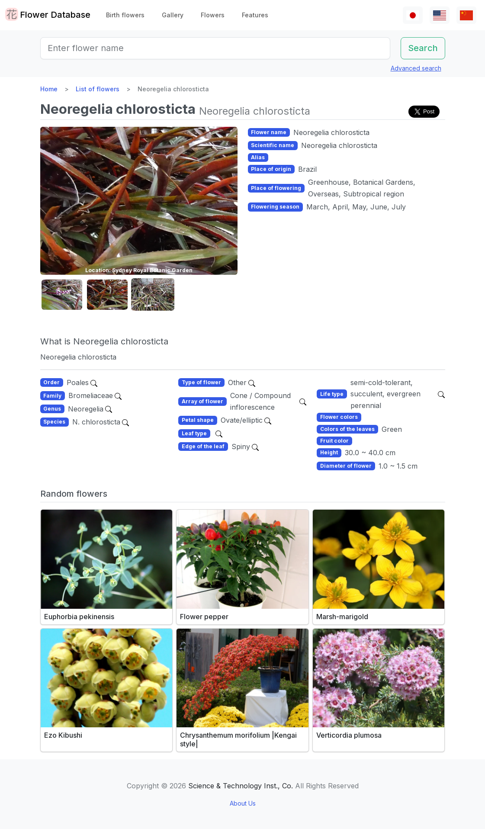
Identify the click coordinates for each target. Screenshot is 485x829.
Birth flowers (125, 15)
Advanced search (416, 68)
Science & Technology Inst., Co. (240, 785)
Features (255, 15)
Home (49, 89)
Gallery (172, 15)
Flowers (213, 15)
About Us (243, 803)
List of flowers (97, 89)
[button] (62, 295)
